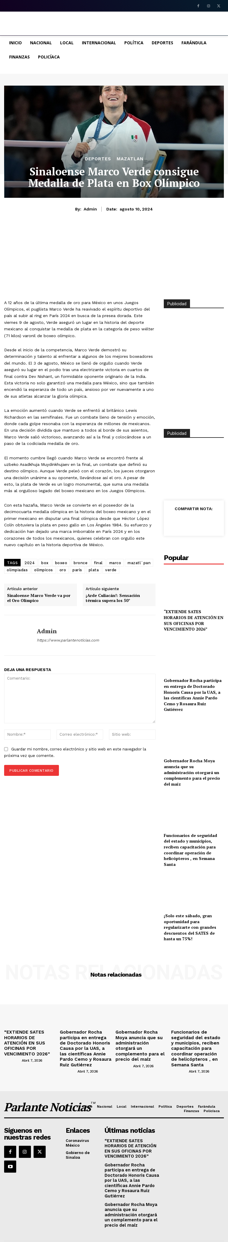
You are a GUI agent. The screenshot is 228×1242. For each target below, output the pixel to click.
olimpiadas (17, 570)
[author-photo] (12, 1051)
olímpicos (43, 570)
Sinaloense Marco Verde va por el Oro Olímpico (38, 598)
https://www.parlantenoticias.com (68, 640)
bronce (80, 563)
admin (90, 209)
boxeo (61, 563)
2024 (29, 563)
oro (63, 570)
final (98, 563)
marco (115, 563)
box (45, 563)
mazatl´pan (139, 563)
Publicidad (176, 433)
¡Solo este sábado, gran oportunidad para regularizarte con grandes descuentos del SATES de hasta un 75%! (190, 927)
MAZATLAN (130, 159)
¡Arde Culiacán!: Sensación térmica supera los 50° (113, 598)
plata (94, 570)
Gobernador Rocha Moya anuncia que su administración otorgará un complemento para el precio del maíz (192, 772)
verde (111, 570)
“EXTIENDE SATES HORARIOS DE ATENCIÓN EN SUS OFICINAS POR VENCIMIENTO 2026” (193, 620)
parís (77, 570)
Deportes (98, 159)
